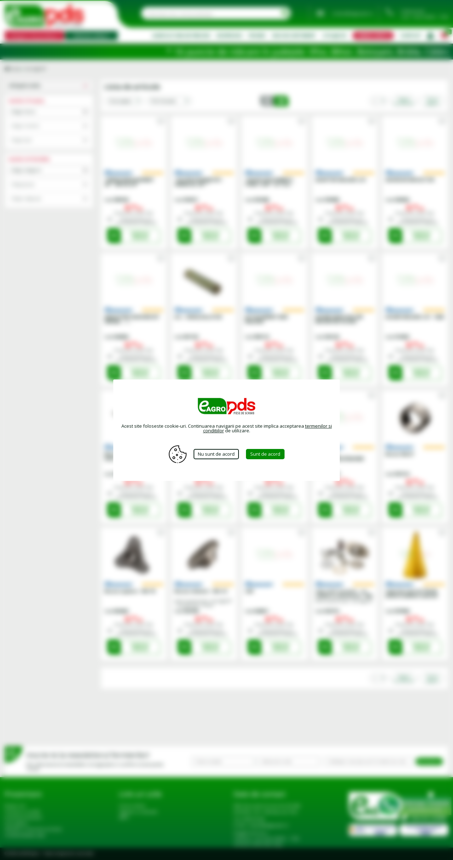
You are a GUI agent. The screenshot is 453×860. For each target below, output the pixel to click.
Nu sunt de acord (216, 454)
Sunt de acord (265, 454)
